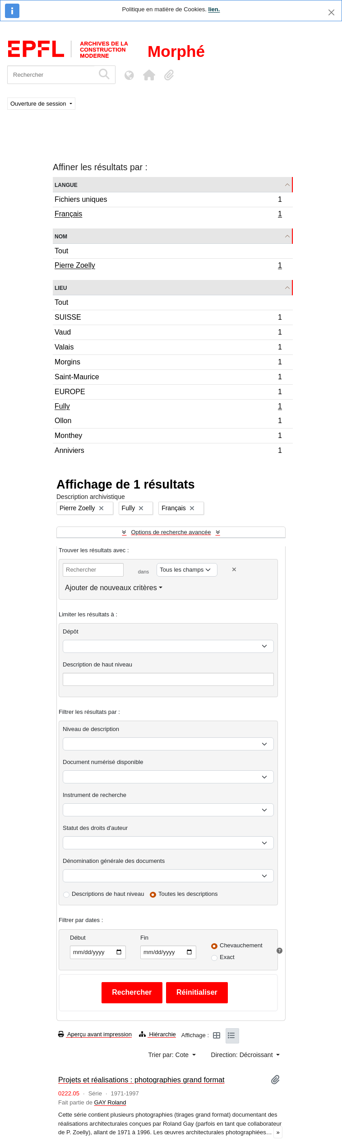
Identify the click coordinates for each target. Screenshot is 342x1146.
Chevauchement (241, 945)
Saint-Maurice (168, 378)
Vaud (168, 333)
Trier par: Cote (169, 1054)
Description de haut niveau (97, 664)
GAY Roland (110, 1102)
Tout (61, 251)
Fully (168, 407)
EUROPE (168, 393)
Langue (66, 184)
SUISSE (168, 318)
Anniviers (168, 451)
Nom (61, 236)
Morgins (168, 363)
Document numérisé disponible (103, 762)
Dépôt (71, 631)
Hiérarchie (157, 1034)
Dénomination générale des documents (114, 860)
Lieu (61, 287)
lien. (214, 9)
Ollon (168, 422)
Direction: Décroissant (243, 1054)
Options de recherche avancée (171, 532)
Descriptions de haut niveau (108, 893)
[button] (149, 75)
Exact (227, 957)
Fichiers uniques (168, 200)
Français (168, 215)
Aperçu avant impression (95, 1034)
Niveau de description (91, 729)
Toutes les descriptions (188, 893)
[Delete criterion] (234, 569)
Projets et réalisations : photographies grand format (141, 1080)
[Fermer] (331, 12)
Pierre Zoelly (168, 266)
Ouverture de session (39, 103)
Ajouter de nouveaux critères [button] (111, 588)
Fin (144, 937)
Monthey (168, 436)
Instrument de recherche (94, 795)
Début (78, 937)
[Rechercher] (50, 74)
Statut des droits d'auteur (95, 828)
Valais (168, 348)
